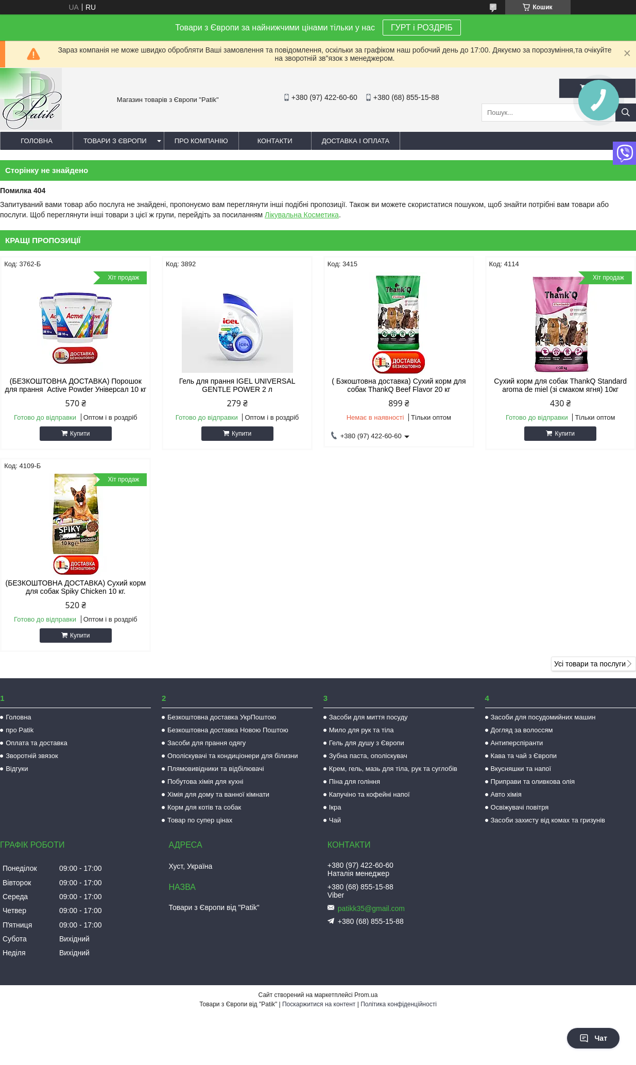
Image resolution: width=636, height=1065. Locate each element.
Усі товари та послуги (590, 664)
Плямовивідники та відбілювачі (215, 768)
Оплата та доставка (36, 743)
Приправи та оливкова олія (533, 781)
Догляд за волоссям (522, 730)
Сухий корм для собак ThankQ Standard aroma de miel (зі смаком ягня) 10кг (560, 385)
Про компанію (201, 141)
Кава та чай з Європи (524, 756)
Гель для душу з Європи (366, 743)
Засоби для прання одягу (206, 743)
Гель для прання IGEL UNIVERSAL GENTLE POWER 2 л (237, 385)
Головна (37, 141)
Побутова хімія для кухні (205, 781)
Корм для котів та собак (204, 807)
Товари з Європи (115, 141)
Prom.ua (365, 995)
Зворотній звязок (32, 756)
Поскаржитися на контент (318, 1004)
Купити (80, 433)
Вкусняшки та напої (521, 768)
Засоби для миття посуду (368, 717)
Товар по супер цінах (199, 820)
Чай (335, 820)
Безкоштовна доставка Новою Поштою (227, 730)
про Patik (19, 730)
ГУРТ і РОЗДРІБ (422, 27)
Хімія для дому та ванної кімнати (218, 794)
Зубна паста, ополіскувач (368, 756)
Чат (593, 1038)
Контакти (275, 141)
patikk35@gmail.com (371, 908)
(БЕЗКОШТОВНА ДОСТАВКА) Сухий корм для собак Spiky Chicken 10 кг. (76, 587)
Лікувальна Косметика (302, 215)
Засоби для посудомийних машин (543, 717)
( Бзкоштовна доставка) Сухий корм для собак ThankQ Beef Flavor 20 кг (399, 385)
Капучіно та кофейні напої (369, 794)
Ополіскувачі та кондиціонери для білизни (232, 756)
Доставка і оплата (356, 141)
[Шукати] (625, 113)
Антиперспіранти (517, 743)
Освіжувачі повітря (520, 807)
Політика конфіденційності (398, 1004)
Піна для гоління (354, 781)
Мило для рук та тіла (361, 730)
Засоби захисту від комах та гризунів (548, 820)
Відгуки (17, 768)
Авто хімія (506, 794)
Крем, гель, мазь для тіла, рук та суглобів (393, 768)
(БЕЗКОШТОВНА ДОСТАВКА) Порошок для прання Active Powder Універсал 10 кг (75, 385)
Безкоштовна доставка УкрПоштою (221, 717)
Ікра (335, 807)
